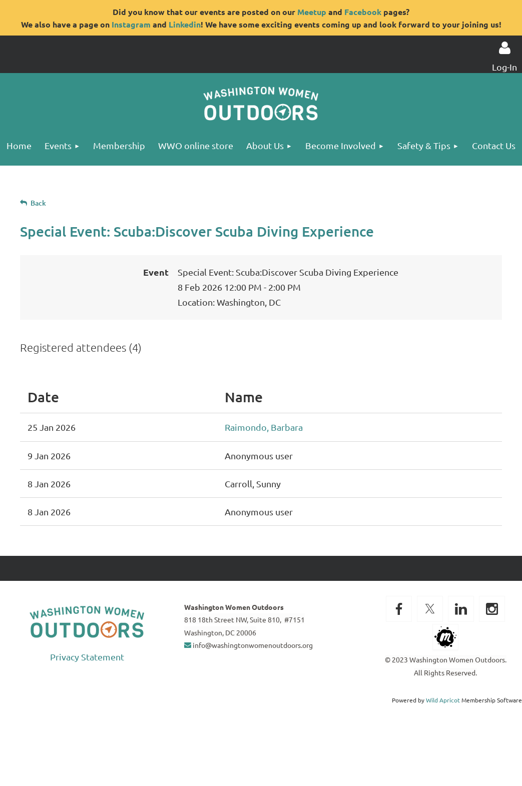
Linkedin (185, 24)
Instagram (131, 24)
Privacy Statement (87, 656)
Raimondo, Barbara (264, 427)
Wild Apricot (443, 700)
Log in (504, 48)
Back (38, 203)
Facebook (362, 12)
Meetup (311, 12)
